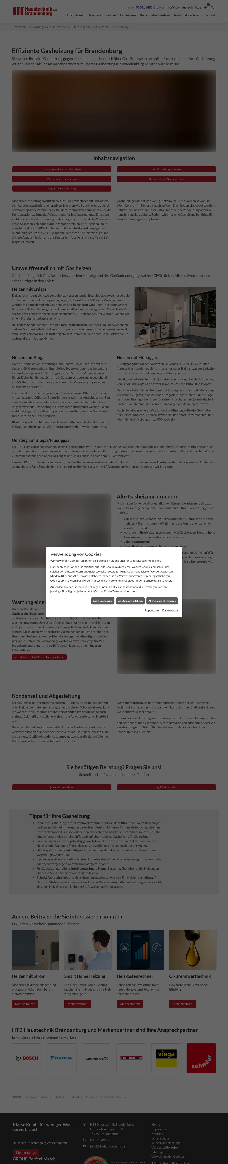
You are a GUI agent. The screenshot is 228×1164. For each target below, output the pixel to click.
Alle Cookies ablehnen (130, 600)
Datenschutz (170, 610)
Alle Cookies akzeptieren (162, 600)
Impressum (152, 610)
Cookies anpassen (102, 600)
